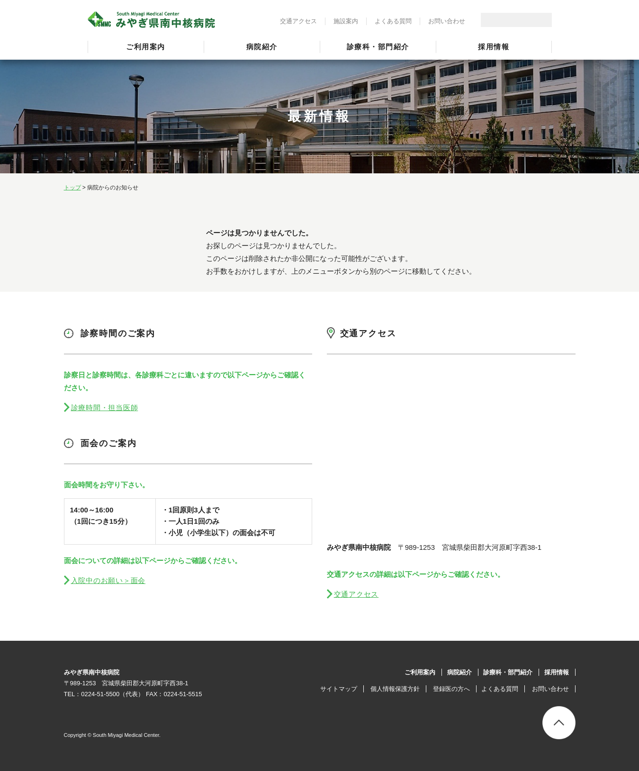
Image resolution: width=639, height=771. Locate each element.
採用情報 (493, 47)
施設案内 (345, 21)
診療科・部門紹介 (378, 47)
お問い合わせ (446, 21)
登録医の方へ (451, 688)
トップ (72, 187)
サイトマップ (338, 688)
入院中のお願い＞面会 (108, 580)
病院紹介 (262, 47)
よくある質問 (393, 21)
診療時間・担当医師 (104, 407)
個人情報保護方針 (395, 688)
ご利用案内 (145, 47)
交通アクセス (298, 21)
